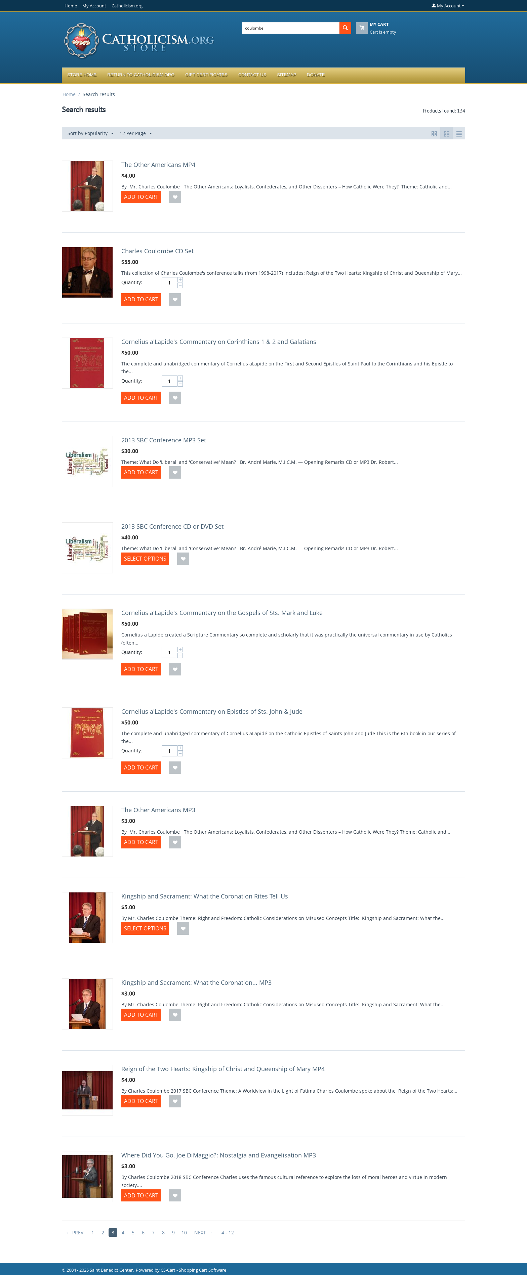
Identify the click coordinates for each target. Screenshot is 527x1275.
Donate (316, 74)
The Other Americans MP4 (158, 165)
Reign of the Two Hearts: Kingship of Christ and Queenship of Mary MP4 (223, 1069)
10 (184, 1232)
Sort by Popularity (91, 133)
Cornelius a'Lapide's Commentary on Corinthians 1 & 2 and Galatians (218, 342)
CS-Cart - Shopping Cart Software (193, 1270)
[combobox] (290, 28)
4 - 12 (227, 1232)
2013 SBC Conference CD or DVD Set (172, 526)
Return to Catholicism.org (140, 74)
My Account (94, 6)
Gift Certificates (206, 74)
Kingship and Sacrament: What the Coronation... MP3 (196, 982)
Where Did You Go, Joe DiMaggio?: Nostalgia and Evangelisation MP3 (218, 1155)
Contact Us (252, 74)
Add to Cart (141, 197)
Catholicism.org (127, 6)
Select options (145, 558)
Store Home (81, 74)
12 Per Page (136, 133)
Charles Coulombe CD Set (157, 251)
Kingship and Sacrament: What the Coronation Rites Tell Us (204, 896)
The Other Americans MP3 (158, 810)
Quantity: (131, 282)
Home (71, 6)
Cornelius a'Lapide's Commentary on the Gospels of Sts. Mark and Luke (222, 613)
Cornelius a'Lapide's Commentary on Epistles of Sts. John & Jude (211, 711)
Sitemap (286, 74)
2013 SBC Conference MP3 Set (163, 440)
